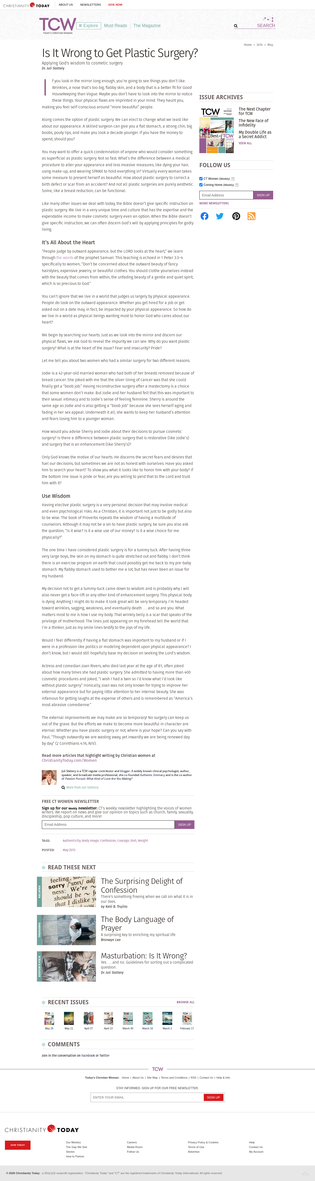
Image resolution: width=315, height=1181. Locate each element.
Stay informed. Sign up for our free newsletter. (157, 1088)
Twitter (104, 1055)
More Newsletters (214, 203)
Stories (70, 1151)
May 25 (49, 1028)
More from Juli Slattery (82, 787)
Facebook (88, 1055)
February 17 (187, 1028)
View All (245, 143)
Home (248, 45)
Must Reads (115, 25)
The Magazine (147, 25)
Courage (123, 840)
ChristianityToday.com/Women (69, 760)
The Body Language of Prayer (137, 923)
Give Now (115, 4)
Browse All (185, 1002)
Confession (108, 840)
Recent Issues (68, 1002)
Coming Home (219, 185)
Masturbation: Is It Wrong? (144, 955)
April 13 (108, 1028)
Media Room (134, 1147)
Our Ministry (73, 1142)
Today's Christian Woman (101, 1077)
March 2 (167, 1028)
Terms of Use (196, 1147)
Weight (143, 840)
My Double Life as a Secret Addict (255, 134)
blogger (125, 771)
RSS (193, 1077)
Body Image (90, 840)
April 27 (88, 1028)
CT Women (217, 178)
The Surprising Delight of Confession (141, 885)
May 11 (69, 1028)
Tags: (46, 840)
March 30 (128, 1028)
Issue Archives (221, 97)
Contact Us (206, 1077)
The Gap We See (76, 1147)
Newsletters (90, 4)
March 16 (147, 1028)
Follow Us (133, 1151)
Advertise (194, 1151)
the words (64, 257)
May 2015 (69, 850)
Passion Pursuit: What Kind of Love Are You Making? (98, 778)
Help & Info (223, 1077)
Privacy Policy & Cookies (203, 1142)
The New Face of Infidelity (253, 123)
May (270, 45)
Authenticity (71, 840)
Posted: (48, 850)
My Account (256, 1151)
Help (252, 1142)
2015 (260, 45)
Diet (133, 840)
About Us (66, 4)
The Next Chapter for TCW (254, 111)
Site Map (152, 1077)
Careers (132, 1142)
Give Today (18, 1145)
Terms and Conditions (174, 1077)
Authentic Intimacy (152, 775)
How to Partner (75, 1156)
